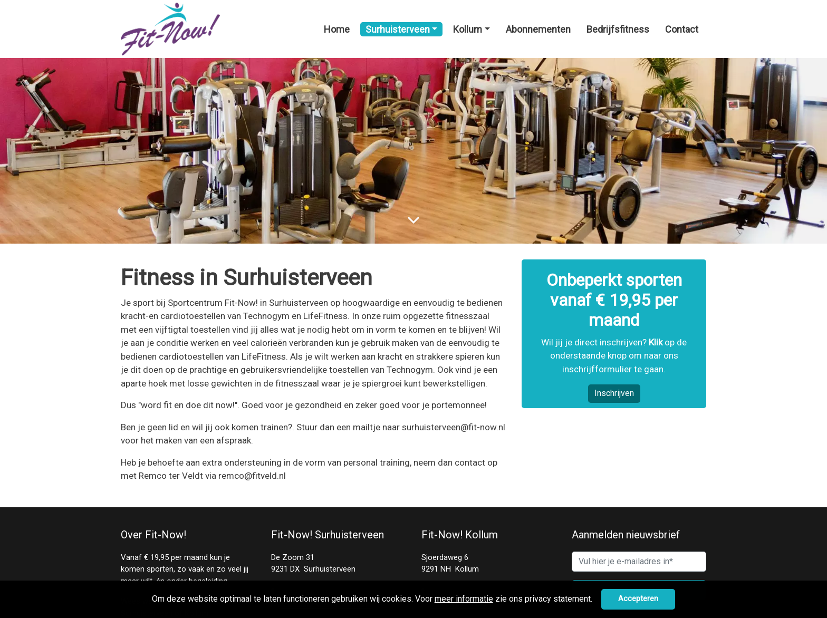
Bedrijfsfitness (617, 29)
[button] (596, 600)
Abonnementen (538, 29)
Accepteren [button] (638, 598)
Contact (681, 29)
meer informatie (464, 599)
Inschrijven (614, 393)
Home (337, 29)
